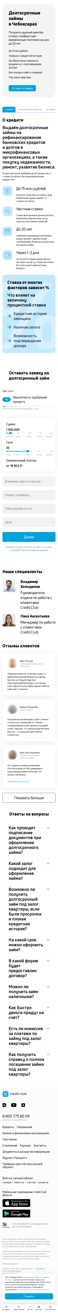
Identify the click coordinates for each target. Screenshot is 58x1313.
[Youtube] (13, 1105)
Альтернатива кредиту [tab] (30, 109)
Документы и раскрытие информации (26, 1151)
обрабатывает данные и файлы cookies (27, 1278)
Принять (29, 1296)
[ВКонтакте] (4, 1105)
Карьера (25, 1145)
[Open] (53, 522)
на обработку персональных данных (29, 550)
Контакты (40, 1145)
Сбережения (24, 1127)
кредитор (43, 1182)
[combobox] (29, 481)
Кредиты (8, 1127)
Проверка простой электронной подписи (22, 1165)
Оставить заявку (22, 88)
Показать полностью (18, 781)
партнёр (31, 1182)
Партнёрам (9, 1139)
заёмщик (6, 1182)
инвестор (19, 1182)
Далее (29, 536)
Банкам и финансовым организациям (25, 1133)
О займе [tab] (9, 109)
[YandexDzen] (23, 1105)
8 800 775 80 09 (16, 1116)
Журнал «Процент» (14, 1158)
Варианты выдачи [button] (11, 1263)
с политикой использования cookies (33, 1289)
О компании (9, 1145)
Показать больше (29, 797)
